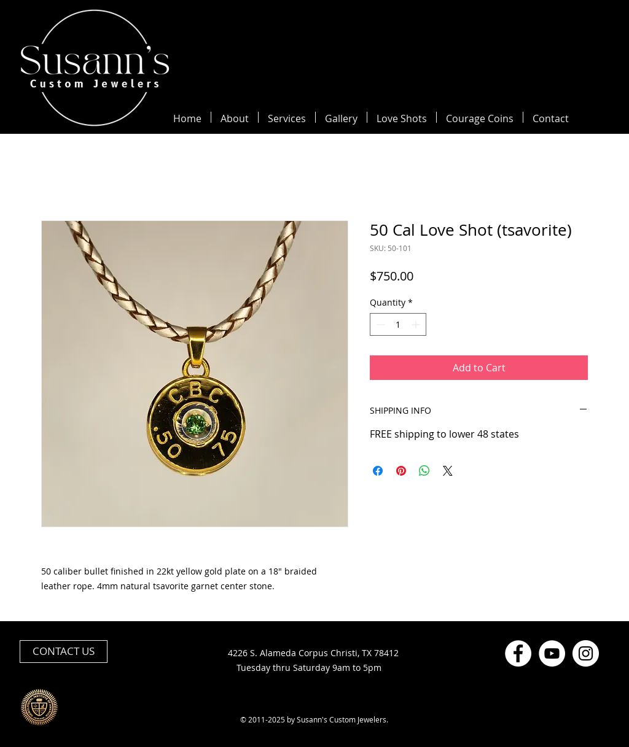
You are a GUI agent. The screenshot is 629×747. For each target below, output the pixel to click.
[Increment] (416, 324)
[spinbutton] (398, 324)
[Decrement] (379, 324)
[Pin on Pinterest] (401, 470)
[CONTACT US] (63, 651)
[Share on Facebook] (377, 470)
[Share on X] (447, 470)
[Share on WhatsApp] (424, 470)
